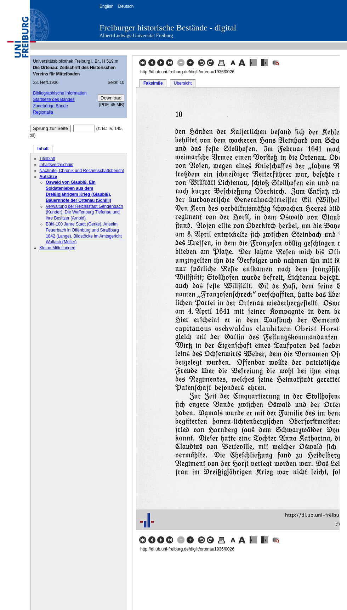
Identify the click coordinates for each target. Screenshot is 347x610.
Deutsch (125, 6)
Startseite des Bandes (53, 99)
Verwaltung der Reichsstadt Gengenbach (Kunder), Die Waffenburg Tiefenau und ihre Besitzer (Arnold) (84, 212)
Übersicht (183, 83)
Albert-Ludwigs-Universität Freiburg (136, 35)
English (106, 6)
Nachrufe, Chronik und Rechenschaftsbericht (81, 170)
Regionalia (43, 112)
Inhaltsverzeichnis (56, 164)
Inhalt (43, 148)
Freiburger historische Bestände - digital (167, 27)
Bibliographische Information (59, 93)
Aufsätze (48, 176)
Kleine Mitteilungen (57, 247)
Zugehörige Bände (50, 105)
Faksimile (153, 83)
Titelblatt (47, 158)
